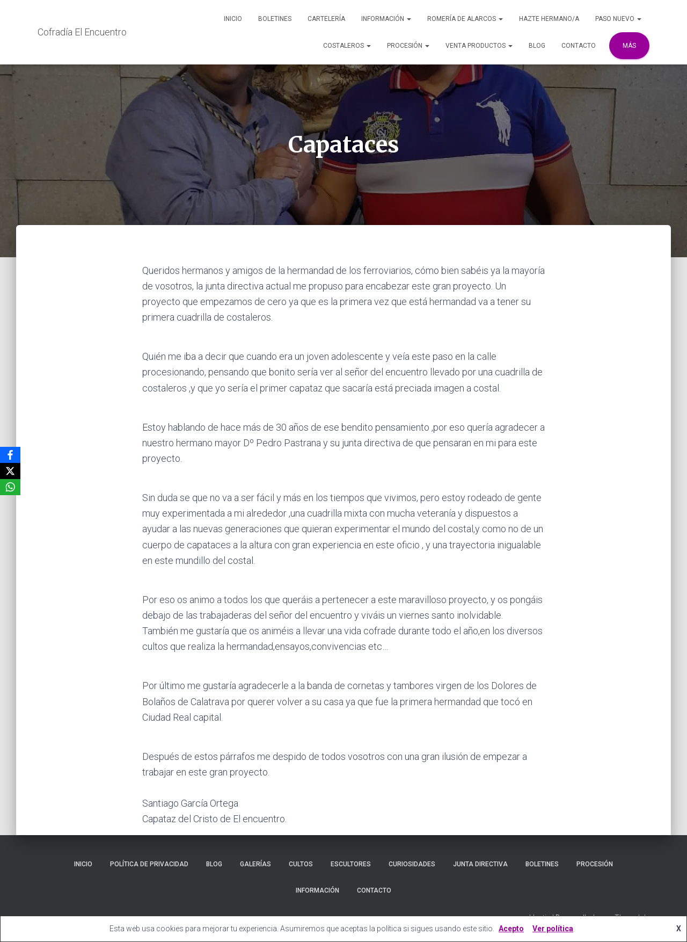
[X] (10, 471)
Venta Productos (479, 45)
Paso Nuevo (618, 19)
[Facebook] (10, 455)
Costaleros (347, 45)
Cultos (301, 864)
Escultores (351, 864)
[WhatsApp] (10, 487)
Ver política (552, 928)
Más (629, 45)
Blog (537, 45)
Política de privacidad (149, 864)
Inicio (233, 19)
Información (386, 19)
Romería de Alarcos (465, 19)
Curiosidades (412, 864)
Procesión (408, 45)
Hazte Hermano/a (549, 19)
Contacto (578, 45)
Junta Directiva (480, 864)
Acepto (511, 928)
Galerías (255, 864)
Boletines (274, 19)
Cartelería (326, 19)
